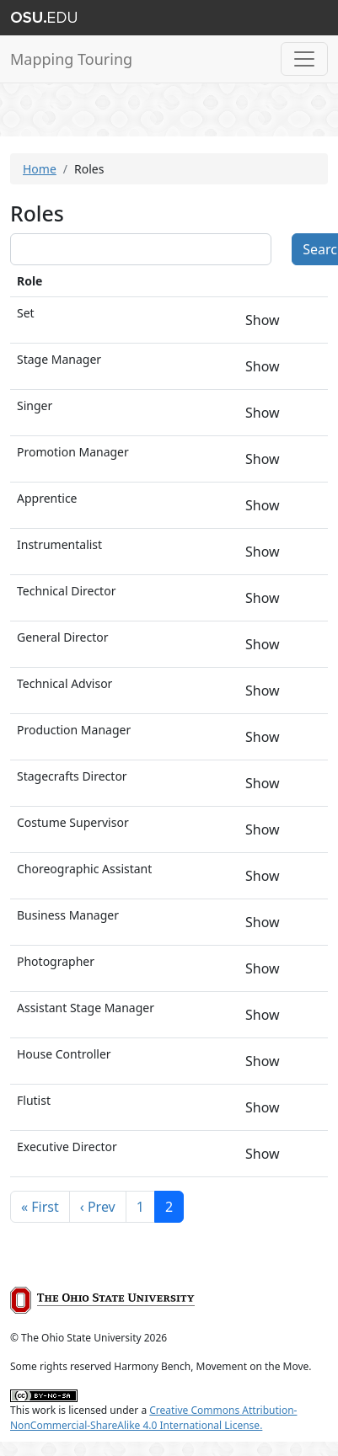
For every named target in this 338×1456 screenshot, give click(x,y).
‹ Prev (97, 1206)
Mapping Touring (71, 59)
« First (40, 1206)
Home (39, 169)
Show (262, 320)
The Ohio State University (44, 17)
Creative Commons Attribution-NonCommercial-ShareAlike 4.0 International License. (153, 1417)
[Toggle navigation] (304, 59)
